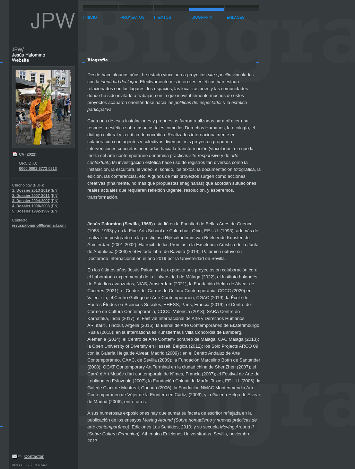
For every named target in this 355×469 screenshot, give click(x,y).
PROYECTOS (133, 17)
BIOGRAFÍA (201, 17)
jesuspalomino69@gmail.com (39, 225)
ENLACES (235, 17)
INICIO (91, 17)
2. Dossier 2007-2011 (31, 195)
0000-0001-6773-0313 (38, 168)
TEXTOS (163, 17)
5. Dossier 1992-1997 (31, 211)
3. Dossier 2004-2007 (31, 201)
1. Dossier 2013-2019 (31, 190)
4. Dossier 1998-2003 (31, 206)
